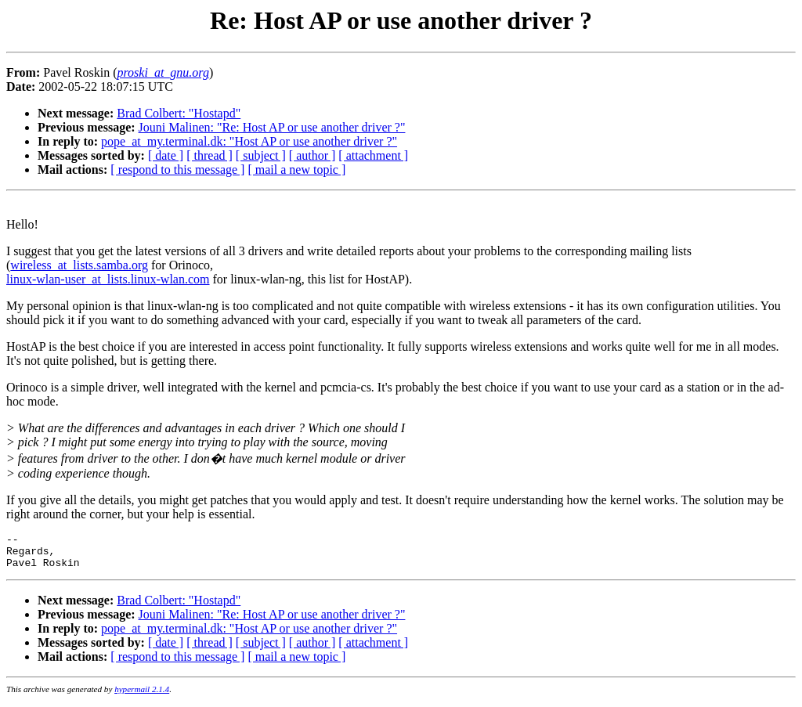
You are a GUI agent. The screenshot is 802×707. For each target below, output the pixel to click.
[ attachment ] (373, 155)
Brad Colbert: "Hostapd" (178, 113)
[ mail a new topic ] (296, 169)
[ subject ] (261, 155)
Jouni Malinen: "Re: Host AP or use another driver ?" (272, 127)
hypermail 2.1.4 (141, 696)
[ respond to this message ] (177, 169)
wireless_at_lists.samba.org (79, 265)
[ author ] (312, 155)
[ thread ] (209, 155)
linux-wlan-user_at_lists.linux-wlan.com (108, 279)
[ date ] (165, 155)
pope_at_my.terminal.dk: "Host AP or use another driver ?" (249, 141)
